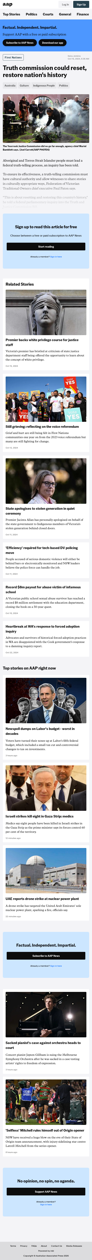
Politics (31, 14)
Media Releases (74, 1246)
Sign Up (81, 4)
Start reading (46, 246)
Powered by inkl (46, 1251)
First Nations (13, 57)
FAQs (34, 1246)
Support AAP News (46, 1191)
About (44, 1246)
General (65, 14)
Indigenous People (44, 85)
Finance (83, 14)
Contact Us (56, 1246)
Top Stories (11, 14)
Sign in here (56, 256)
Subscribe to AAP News (19, 42)
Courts (48, 14)
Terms (13, 1246)
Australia (10, 85)
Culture (24, 85)
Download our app (52, 42)
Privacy (23, 1246)
